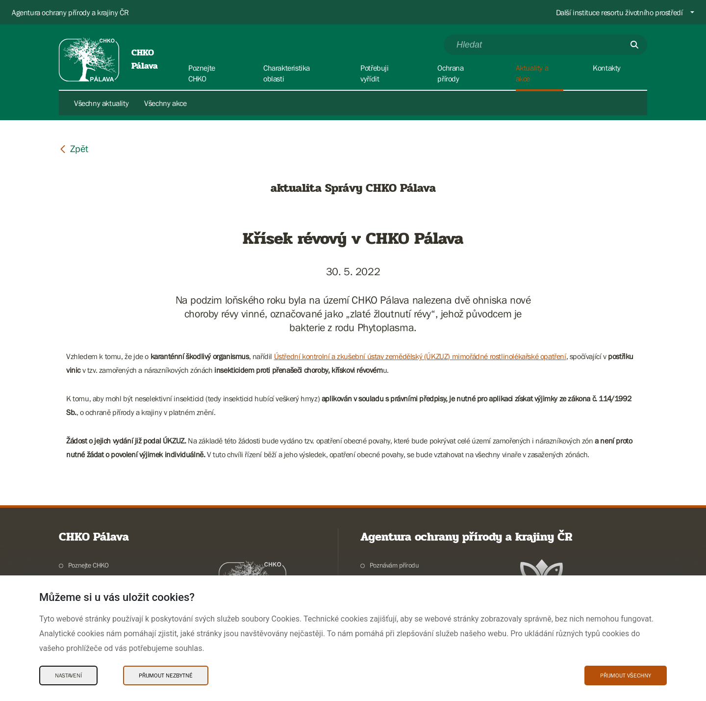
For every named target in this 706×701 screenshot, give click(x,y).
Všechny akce (165, 103)
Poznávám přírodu (394, 565)
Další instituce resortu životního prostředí (619, 12)
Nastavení (68, 675)
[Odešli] (634, 44)
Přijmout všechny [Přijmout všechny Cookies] (625, 675)
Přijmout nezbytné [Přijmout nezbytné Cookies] (166, 675)
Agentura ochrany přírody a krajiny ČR (70, 12)
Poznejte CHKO (88, 565)
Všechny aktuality (101, 103)
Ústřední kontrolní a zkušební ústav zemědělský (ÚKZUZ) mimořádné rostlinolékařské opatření (420, 356)
